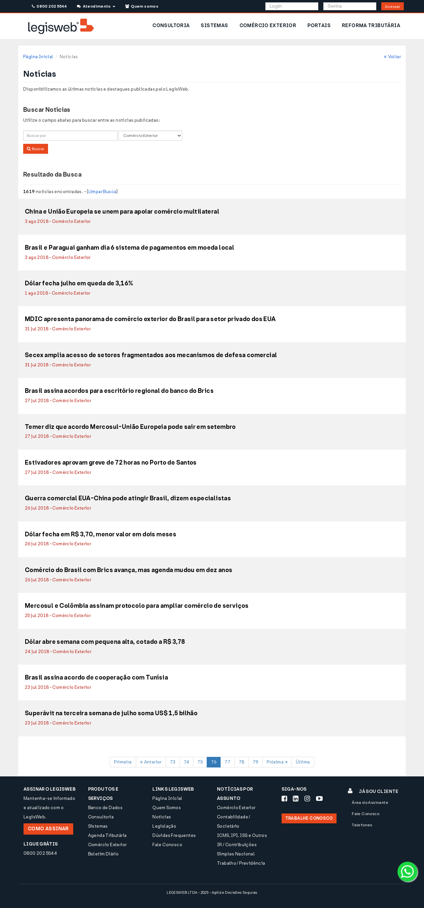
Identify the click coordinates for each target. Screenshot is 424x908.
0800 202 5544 (49, 6)
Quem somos (141, 6)
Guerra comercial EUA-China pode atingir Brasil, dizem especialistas (128, 498)
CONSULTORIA (170, 25)
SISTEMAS (214, 25)
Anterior (151, 762)
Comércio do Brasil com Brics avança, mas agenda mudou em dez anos (128, 570)
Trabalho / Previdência (241, 863)
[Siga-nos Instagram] (307, 798)
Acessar (392, 6)
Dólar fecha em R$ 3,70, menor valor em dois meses (100, 534)
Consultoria (101, 817)
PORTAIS (319, 25)
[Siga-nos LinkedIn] (295, 798)
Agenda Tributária (107, 835)
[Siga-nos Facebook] (284, 798)
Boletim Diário (103, 854)
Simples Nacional (236, 854)
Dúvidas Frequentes (174, 835)
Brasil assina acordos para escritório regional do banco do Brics (119, 391)
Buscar (35, 148)
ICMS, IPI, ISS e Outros (242, 835)
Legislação (164, 826)
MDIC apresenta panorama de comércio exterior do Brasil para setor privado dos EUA (150, 319)
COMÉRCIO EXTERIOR (267, 25)
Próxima (277, 762)
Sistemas (98, 826)
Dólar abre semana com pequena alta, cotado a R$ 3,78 (105, 642)
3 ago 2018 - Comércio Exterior (58, 221)
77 (228, 762)
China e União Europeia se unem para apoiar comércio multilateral (122, 212)
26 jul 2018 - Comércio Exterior (58, 508)
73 (173, 762)
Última (303, 762)
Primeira (123, 762)
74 (186, 762)
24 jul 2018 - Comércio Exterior (58, 651)
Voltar (392, 57)
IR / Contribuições (237, 844)
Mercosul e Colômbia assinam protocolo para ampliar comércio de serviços (137, 606)
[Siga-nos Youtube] (319, 798)
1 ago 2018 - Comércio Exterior (57, 293)
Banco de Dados (105, 807)
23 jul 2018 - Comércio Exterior (58, 687)
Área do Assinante (370, 802)
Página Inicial (38, 57)
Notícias (161, 817)
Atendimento (96, 6)
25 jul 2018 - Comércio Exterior (58, 615)
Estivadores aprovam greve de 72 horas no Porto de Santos (111, 463)
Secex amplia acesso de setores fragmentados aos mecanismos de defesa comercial (151, 355)
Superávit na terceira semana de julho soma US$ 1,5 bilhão (111, 713)
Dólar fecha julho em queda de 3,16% (79, 283)
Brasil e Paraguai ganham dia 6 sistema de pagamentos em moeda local (129, 248)
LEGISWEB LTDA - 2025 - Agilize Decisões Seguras (212, 892)
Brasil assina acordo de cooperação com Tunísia (96, 678)
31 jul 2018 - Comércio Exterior (58, 329)
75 (200, 762)
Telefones (362, 825)
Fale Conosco (167, 844)
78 (241, 762)
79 (256, 762)
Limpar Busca (102, 191)
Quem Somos (166, 807)
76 (213, 762)
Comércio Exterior (107, 844)
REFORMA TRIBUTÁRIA (371, 25)
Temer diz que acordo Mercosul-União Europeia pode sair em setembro (130, 427)
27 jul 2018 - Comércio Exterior (58, 400)
